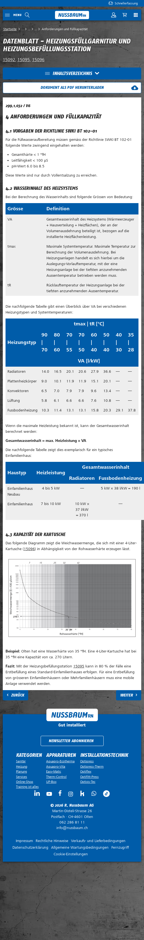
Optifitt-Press (89, 777)
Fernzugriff (120, 847)
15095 (23, 59)
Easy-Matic (53, 771)
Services (21, 777)
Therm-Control (56, 777)
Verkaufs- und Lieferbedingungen (98, 840)
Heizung (21, 766)
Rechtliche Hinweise (52, 840)
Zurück (17, 695)
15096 (38, 59)
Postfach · (72, 814)
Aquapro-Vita (55, 766)
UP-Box (51, 782)
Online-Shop (24, 782)
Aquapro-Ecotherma (60, 761)
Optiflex (85, 771)
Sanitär (21, 761)
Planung (21, 771)
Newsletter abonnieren (71, 741)
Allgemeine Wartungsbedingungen (80, 847)
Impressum (24, 840)
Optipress (87, 761)
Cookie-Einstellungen (71, 854)
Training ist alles (27, 787)
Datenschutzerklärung (30, 847)
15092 (9, 59)
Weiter (126, 695)
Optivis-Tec (87, 782)
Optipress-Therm (92, 766)
